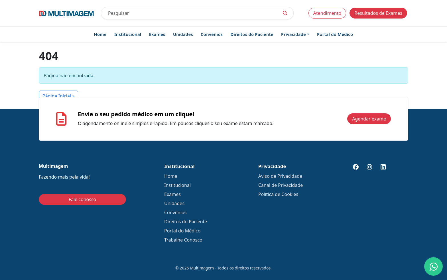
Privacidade (293, 34)
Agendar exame (369, 119)
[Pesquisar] (189, 13)
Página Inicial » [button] (58, 96)
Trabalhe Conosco (183, 240)
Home (100, 34)
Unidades (183, 34)
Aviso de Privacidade (280, 176)
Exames (157, 34)
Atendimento (327, 13)
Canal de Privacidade (280, 185)
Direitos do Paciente (252, 34)
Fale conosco (82, 199)
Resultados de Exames (378, 13)
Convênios (212, 34)
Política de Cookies (278, 194)
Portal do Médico (335, 34)
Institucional (127, 34)
